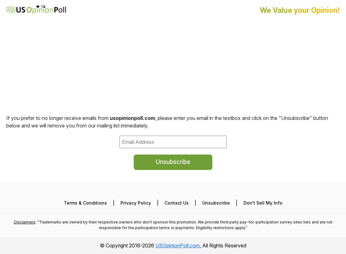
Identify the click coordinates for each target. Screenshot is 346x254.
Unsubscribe (173, 162)
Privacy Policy (135, 203)
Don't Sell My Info (262, 203)
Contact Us (177, 203)
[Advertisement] (173, 44)
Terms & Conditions (85, 203)
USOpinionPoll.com (177, 245)
